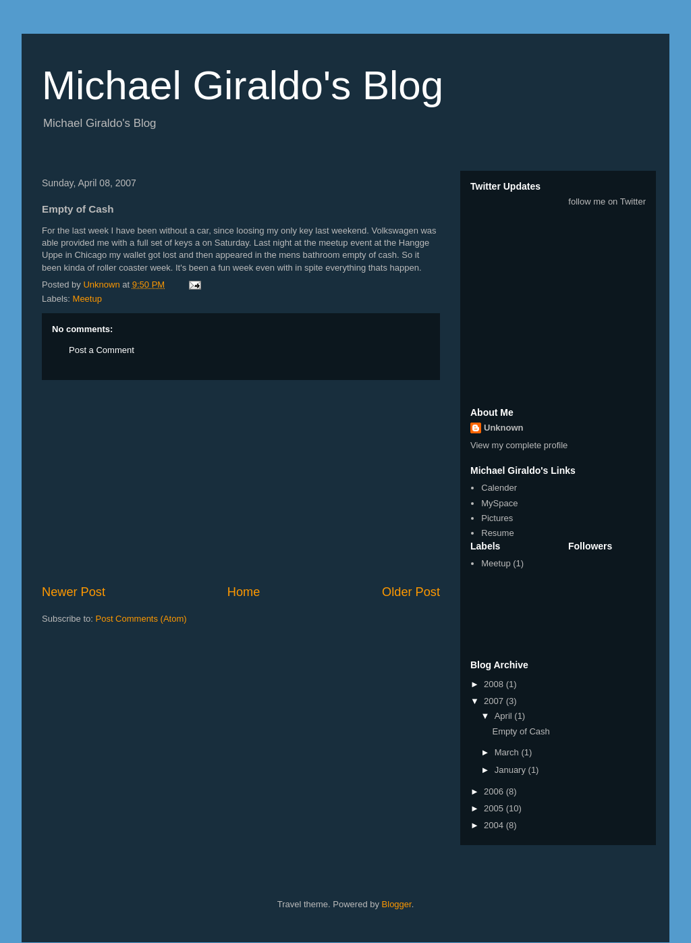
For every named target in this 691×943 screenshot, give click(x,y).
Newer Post (73, 592)
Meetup (87, 299)
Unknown (504, 428)
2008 (495, 684)
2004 (495, 825)
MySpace (499, 503)
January (511, 770)
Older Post (411, 592)
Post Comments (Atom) (141, 619)
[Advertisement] (241, 482)
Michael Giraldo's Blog (242, 85)
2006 (495, 791)
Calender (499, 488)
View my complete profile (519, 445)
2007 (495, 701)
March (508, 752)
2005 (495, 808)
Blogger (397, 904)
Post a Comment (101, 350)
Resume (497, 533)
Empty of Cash (520, 731)
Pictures (497, 518)
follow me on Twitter (607, 201)
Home (243, 592)
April (505, 716)
